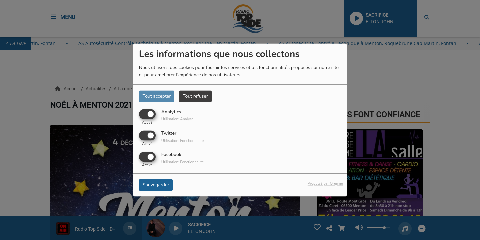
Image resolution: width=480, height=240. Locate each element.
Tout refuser (195, 96)
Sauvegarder (156, 185)
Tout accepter (157, 96)
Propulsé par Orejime (325, 183)
